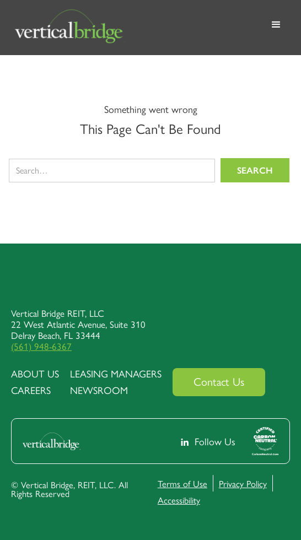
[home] (134, 27)
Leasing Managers (116, 373)
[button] (276, 27)
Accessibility (179, 499)
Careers (31, 390)
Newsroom (99, 390)
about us (35, 373)
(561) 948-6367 (41, 346)
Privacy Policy (243, 483)
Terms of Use (182, 483)
